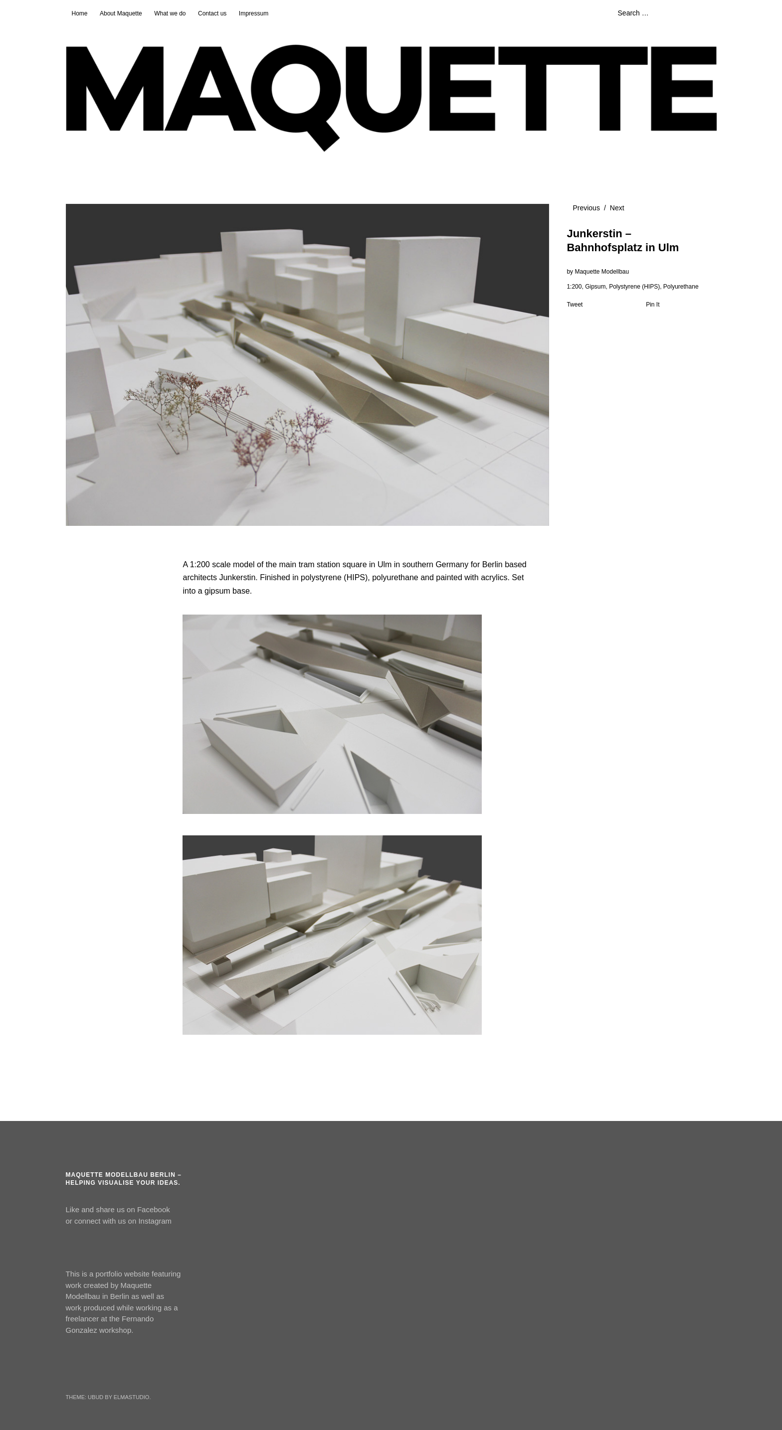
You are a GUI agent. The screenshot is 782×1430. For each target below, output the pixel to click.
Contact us (212, 13)
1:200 (574, 286)
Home (80, 13)
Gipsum (595, 286)
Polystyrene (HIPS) (634, 286)
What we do (170, 13)
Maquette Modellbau (602, 271)
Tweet (575, 304)
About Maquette (121, 13)
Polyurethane (681, 286)
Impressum (253, 13)
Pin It (652, 304)
